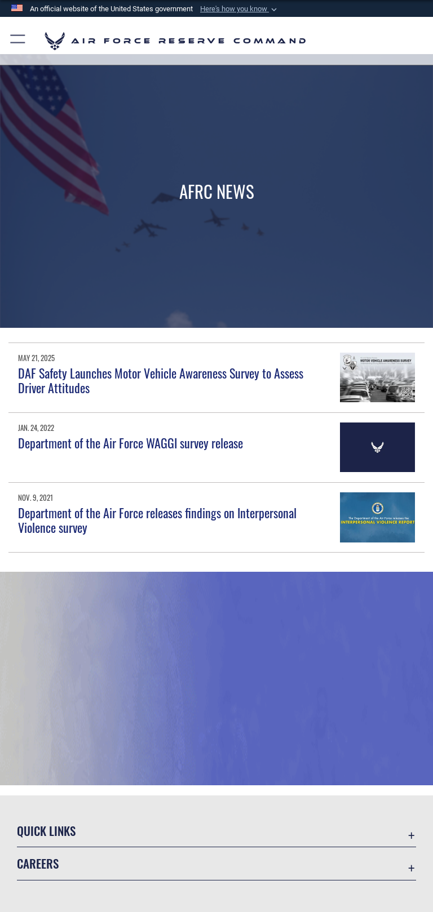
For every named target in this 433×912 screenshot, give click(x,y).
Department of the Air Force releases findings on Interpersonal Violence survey (157, 520)
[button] (239, 9)
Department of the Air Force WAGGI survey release (130, 443)
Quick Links (46, 830)
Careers (38, 863)
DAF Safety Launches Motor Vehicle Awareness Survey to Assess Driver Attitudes (160, 380)
